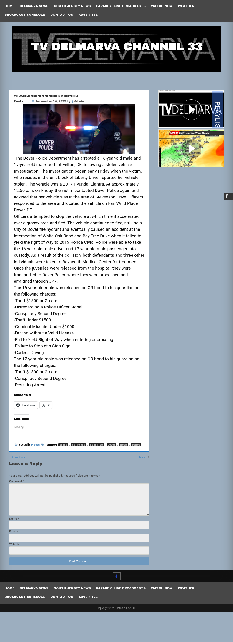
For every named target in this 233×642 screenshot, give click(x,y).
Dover (111, 475)
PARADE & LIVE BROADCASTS (121, 6)
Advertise (88, 14)
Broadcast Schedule (25, 14)
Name (14, 548)
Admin (79, 123)
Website (14, 574)
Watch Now (161, 6)
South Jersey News (72, 6)
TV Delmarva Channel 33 (116, 56)
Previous (20, 487)
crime (63, 475)
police (136, 475)
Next (142, 487)
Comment (16, 511)
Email (13, 561)
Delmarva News (34, 6)
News (35, 474)
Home (9, 6)
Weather (186, 6)
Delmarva (96, 475)
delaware (78, 475)
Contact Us (61, 14)
